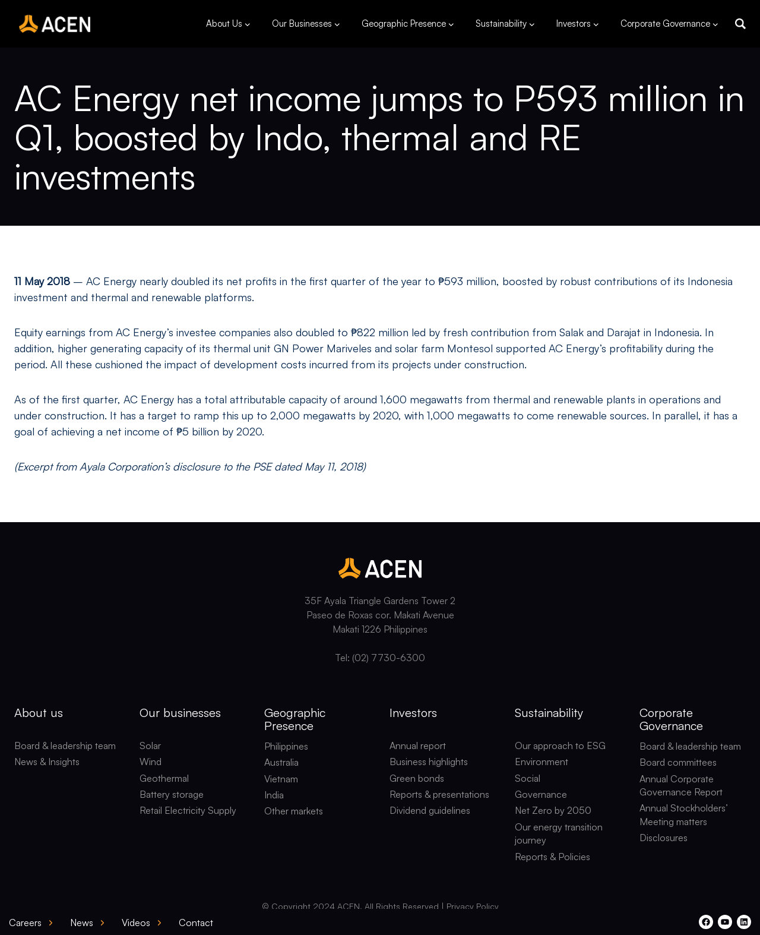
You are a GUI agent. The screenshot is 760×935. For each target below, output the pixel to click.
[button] (740, 23)
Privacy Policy (472, 906)
